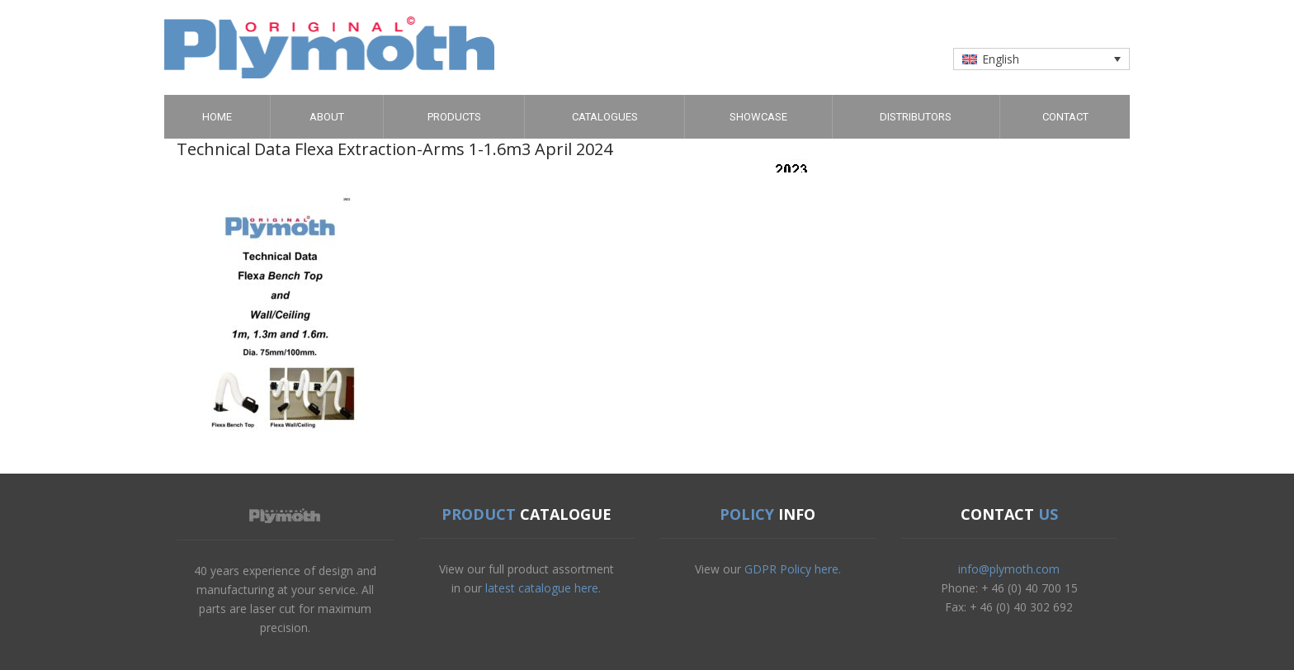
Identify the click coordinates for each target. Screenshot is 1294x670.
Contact (1065, 117)
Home (217, 117)
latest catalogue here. (543, 588)
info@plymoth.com (1009, 569)
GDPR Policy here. (792, 569)
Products (454, 117)
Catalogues (605, 117)
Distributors (916, 117)
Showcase (758, 117)
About (326, 117)
